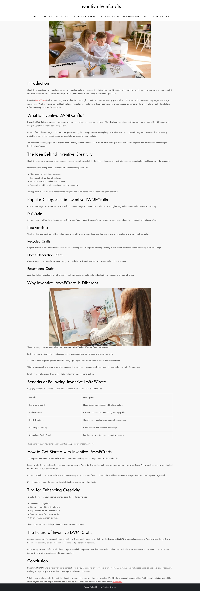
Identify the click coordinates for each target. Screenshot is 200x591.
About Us (47, 16)
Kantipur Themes (109, 587)
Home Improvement (85, 16)
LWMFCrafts (40, 100)
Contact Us (63, 16)
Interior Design (110, 16)
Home (34, 16)
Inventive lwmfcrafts (100, 6)
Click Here (117, 581)
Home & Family (161, 16)
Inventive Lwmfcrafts (136, 16)
